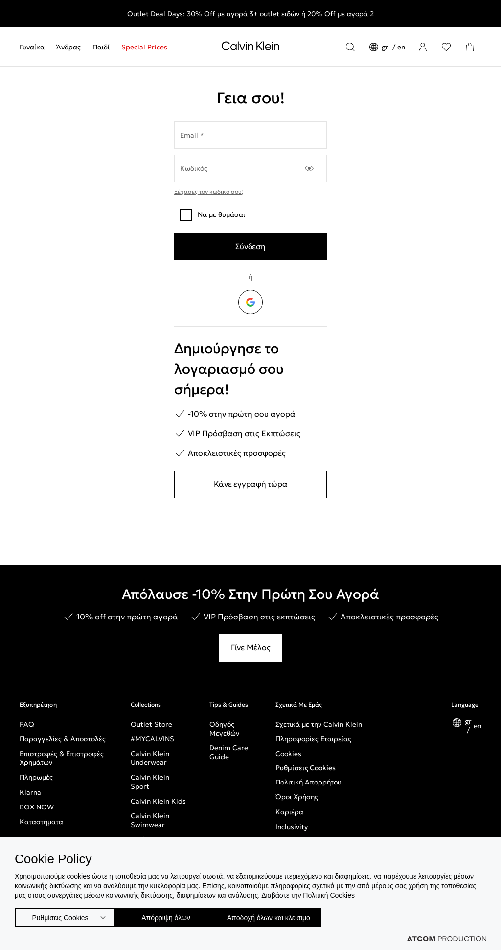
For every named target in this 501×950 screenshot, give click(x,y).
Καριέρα (289, 812)
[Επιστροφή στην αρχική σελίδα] (250, 48)
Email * (192, 135)
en (401, 47)
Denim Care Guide (228, 752)
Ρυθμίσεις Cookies (305, 767)
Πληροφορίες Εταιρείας (313, 739)
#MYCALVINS (152, 739)
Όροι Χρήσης (296, 796)
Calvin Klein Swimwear (150, 820)
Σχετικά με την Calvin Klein (318, 724)
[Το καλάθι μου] (469, 47)
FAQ (27, 724)
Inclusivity (291, 826)
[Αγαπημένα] (446, 47)
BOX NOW (37, 807)
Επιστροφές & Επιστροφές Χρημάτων (62, 758)
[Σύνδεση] (422, 47)
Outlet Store (151, 724)
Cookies (288, 753)
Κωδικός (193, 168)
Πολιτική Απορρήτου (308, 782)
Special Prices (144, 47)
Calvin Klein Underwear (150, 758)
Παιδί (101, 47)
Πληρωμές (36, 777)
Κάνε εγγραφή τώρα (251, 484)
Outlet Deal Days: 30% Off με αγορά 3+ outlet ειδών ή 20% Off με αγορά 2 (250, 13)
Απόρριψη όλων (171, 915)
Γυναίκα (32, 47)
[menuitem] (35, 47)
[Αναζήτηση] (350, 47)
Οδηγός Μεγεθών (224, 728)
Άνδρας (68, 47)
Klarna (30, 792)
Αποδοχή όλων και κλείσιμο (284, 915)
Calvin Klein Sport (150, 781)
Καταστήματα (41, 821)
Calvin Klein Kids (158, 801)
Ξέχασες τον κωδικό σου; (208, 191)
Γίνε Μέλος (251, 647)
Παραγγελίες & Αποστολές (63, 739)
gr (386, 47)
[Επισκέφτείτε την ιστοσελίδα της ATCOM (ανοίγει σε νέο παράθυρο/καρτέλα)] (446, 939)
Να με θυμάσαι (212, 215)
